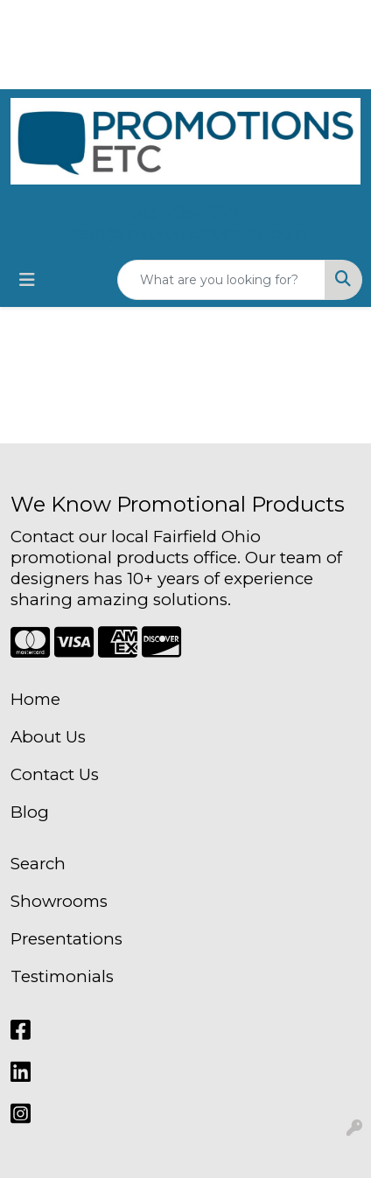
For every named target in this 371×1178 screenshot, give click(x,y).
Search (38, 864)
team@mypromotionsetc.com (185, 233)
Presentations (66, 939)
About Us (48, 737)
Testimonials (62, 976)
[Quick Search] (221, 280)
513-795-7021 (185, 212)
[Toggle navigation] (27, 280)
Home (35, 699)
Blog (29, 812)
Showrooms (59, 901)
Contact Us (54, 774)
